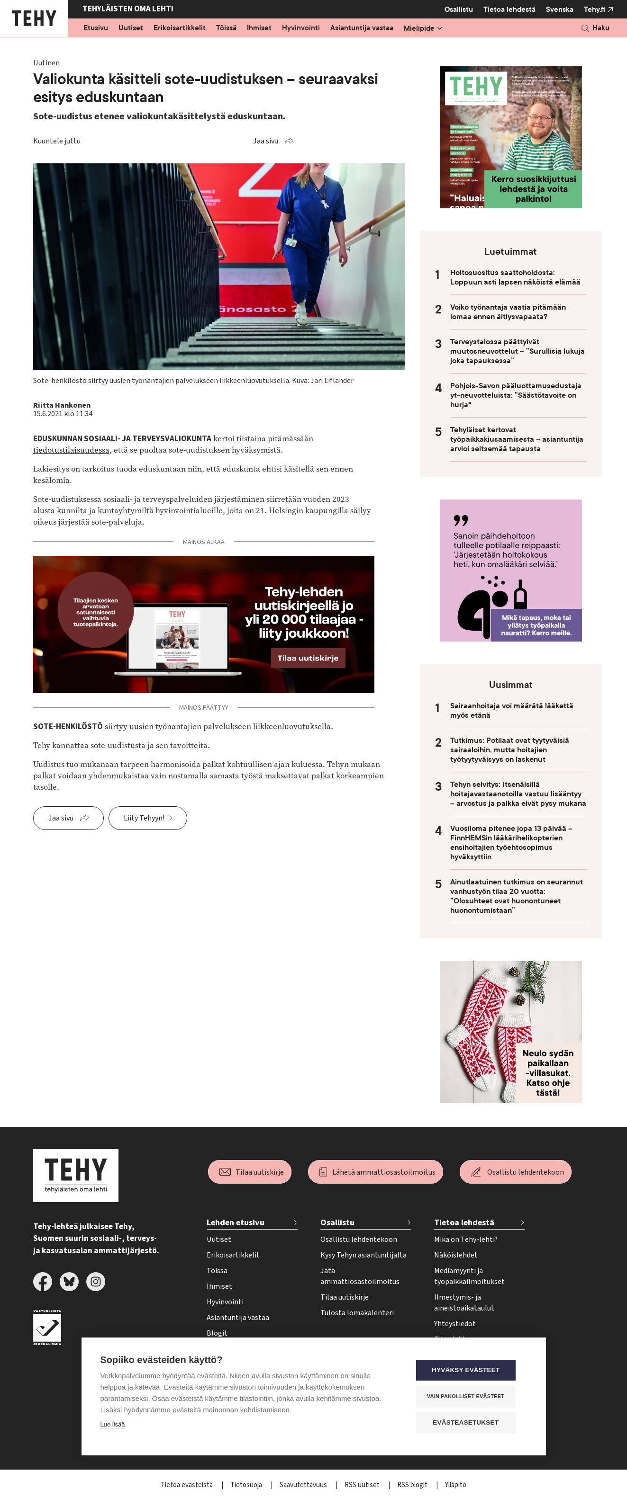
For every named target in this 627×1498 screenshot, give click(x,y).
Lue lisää (112, 1425)
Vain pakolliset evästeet (469, 1397)
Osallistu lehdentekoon (525, 1172)
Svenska (559, 9)
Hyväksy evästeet (469, 1370)
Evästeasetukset (470, 1423)
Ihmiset (259, 28)
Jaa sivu (265, 141)
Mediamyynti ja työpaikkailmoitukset (469, 1276)
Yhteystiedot (455, 1324)
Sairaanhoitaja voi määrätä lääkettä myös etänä (511, 710)
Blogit (217, 1333)
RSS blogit (413, 1485)
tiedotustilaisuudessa (71, 450)
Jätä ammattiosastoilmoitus (360, 1276)
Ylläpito (455, 1485)
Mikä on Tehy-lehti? (466, 1239)
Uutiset (130, 28)
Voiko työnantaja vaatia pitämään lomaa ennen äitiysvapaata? (508, 312)
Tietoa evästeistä (187, 1485)
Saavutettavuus (304, 1485)
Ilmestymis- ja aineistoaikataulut (464, 1302)
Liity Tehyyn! (144, 818)
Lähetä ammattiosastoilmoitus (384, 1172)
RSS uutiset (363, 1485)
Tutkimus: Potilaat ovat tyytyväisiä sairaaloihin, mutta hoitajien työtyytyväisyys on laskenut (509, 750)
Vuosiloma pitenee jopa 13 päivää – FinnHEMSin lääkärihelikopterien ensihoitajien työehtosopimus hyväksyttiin (511, 843)
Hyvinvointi (301, 28)
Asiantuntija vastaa (361, 28)
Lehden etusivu (235, 1223)
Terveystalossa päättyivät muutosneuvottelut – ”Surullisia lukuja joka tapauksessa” (517, 351)
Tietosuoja (247, 1485)
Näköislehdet (456, 1255)
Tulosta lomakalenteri (357, 1313)
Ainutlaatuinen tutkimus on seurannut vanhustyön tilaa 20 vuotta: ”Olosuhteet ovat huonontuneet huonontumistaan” (516, 896)
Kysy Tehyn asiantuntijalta (363, 1255)
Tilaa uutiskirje (260, 1172)
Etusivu (95, 28)
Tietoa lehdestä (509, 9)
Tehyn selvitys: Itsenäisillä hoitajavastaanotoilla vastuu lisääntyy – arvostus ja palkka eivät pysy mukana (518, 794)
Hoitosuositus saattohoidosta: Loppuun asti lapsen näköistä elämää (515, 277)
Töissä (226, 28)
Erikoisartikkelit (180, 28)
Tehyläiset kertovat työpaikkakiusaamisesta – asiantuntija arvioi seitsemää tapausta (516, 439)
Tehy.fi (594, 9)
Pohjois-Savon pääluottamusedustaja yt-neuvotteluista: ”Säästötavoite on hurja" (516, 395)
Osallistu (459, 9)
